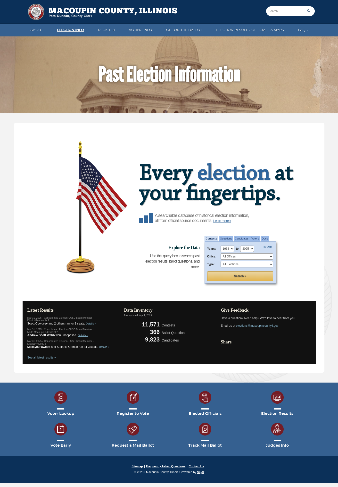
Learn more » (222, 221)
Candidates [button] (241, 238)
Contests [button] (211, 238)
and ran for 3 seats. (68, 347)
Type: (211, 264)
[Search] (290, 11)
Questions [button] (226, 238)
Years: (211, 248)
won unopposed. (57, 335)
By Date (268, 247)
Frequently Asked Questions (165, 466)
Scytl (200, 472)
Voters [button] (255, 238)
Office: (211, 256)
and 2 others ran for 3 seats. (61, 323)
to (238, 248)
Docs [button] (265, 238)
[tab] (211, 238)
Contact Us (196, 466)
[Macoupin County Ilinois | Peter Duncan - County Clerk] (101, 10)
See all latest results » (41, 357)
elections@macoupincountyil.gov (257, 325)
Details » (91, 323)
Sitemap (137, 466)
